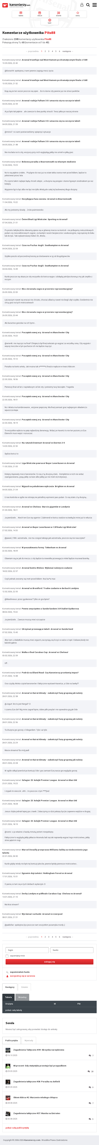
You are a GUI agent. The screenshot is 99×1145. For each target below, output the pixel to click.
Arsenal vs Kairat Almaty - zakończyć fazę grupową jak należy (52, 693)
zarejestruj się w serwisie (22, 976)
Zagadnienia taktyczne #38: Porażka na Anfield (36, 1081)
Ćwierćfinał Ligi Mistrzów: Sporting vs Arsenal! (45, 219)
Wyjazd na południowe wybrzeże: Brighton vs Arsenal (48, 486)
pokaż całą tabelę (13, 1010)
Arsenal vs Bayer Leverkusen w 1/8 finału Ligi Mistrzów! (49, 527)
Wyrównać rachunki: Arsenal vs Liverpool (42, 914)
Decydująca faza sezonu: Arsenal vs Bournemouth (47, 199)
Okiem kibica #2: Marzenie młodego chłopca (35, 1097)
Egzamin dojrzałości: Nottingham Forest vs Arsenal (47, 873)
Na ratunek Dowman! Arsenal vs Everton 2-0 (43, 443)
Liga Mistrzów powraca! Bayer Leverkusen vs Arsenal (48, 463)
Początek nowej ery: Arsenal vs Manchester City (45, 332)
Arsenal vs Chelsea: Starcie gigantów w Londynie (46, 507)
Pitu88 (47, 39)
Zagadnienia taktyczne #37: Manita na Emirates (36, 1113)
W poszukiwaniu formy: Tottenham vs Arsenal (44, 547)
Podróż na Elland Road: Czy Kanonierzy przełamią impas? (50, 672)
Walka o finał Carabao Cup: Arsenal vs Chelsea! (45, 652)
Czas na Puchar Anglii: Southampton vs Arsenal (45, 245)
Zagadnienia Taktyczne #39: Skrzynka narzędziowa (38, 1050)
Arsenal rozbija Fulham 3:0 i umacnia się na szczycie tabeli (51, 100)
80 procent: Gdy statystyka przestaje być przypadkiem (39, 1066)
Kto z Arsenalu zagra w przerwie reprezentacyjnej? (47, 289)
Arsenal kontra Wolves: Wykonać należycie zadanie (47, 568)
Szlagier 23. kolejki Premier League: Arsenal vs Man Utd (49, 780)
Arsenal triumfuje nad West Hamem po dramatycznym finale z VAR (54, 60)
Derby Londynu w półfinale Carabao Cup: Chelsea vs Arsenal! (52, 893)
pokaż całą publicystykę (17, 1128)
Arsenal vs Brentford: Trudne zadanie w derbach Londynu (50, 588)
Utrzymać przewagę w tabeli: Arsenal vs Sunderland (47, 629)
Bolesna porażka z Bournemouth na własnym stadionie (49, 162)
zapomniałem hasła (20, 972)
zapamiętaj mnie (15, 956)
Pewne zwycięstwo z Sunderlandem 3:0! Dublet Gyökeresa (50, 609)
